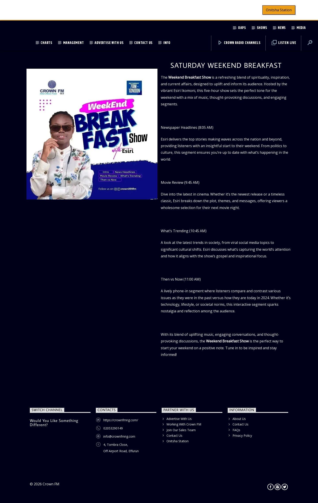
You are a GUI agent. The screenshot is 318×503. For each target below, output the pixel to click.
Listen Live (284, 43)
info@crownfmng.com (119, 436)
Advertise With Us (109, 43)
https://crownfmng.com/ (120, 420)
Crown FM (51, 484)
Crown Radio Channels (239, 43)
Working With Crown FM (184, 424)
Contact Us (143, 43)
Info (166, 43)
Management (73, 43)
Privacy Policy (242, 435)
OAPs (242, 28)
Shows (262, 28)
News (282, 28)
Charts (46, 43)
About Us (239, 419)
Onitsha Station (279, 10)
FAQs (236, 430)
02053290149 (113, 428)
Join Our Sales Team (181, 430)
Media (301, 28)
